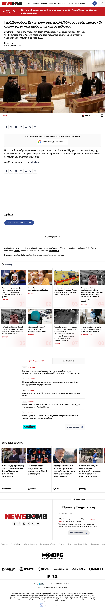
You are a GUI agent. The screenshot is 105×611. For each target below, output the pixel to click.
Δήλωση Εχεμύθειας (30, 544)
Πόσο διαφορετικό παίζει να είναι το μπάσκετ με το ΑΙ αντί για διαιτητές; (37, 469)
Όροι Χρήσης (16, 544)
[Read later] (102, 115)
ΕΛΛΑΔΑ (44, 3)
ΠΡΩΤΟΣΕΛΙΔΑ (80, 3)
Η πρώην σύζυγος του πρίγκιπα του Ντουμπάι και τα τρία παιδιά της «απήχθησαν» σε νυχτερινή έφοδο (50, 383)
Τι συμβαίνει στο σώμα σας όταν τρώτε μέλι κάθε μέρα (38, 289)
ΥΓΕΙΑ (71, 3)
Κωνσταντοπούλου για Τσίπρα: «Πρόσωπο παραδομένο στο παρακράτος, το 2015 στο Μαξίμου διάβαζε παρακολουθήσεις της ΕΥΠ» (51, 372)
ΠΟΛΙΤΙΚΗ (52, 3)
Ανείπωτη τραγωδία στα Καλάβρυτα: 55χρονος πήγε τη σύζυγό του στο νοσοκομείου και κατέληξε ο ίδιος (65, 291)
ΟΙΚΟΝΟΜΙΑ (62, 3)
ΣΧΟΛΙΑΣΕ (86, 115)
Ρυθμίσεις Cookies (65, 544)
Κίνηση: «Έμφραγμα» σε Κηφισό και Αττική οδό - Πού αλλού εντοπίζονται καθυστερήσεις (59, 11)
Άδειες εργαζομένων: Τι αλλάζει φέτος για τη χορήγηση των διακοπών (37, 329)
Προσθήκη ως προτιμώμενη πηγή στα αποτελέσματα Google (52, 142)
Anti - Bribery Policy (81, 544)
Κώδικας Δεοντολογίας (47, 544)
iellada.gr (35, 162)
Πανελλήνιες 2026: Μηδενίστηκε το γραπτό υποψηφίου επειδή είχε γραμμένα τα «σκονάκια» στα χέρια (50, 417)
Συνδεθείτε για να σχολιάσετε (19, 222)
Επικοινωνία (95, 544)
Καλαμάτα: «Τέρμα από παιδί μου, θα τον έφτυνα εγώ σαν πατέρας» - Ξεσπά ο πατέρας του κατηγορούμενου (12, 330)
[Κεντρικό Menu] (101, 3)
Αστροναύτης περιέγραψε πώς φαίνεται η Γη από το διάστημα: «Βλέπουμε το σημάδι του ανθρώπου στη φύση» (11, 292)
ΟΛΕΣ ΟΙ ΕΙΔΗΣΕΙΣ (33, 3)
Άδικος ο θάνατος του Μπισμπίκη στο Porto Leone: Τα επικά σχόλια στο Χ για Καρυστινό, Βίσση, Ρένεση (64, 471)
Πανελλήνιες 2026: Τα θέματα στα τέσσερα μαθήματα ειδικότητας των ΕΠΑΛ (51, 394)
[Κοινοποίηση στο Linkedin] (25, 127)
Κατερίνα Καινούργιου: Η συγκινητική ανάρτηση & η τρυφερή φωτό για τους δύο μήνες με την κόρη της (89, 471)
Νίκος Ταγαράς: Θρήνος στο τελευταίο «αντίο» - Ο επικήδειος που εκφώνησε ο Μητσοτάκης (13, 471)
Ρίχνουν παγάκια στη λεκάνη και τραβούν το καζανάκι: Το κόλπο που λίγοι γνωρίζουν (91, 329)
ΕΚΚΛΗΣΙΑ (5, 116)
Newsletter (21, 255)
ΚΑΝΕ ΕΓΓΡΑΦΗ (78, 532)
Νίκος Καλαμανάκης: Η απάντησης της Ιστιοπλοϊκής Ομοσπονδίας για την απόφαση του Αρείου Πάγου (51, 405)
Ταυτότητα (5, 544)
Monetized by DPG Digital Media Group (59, 584)
